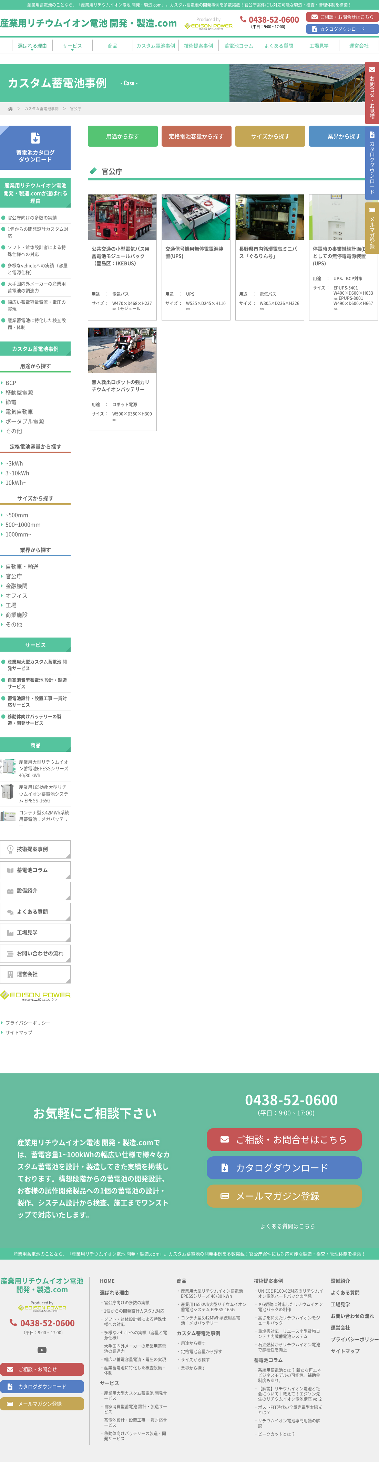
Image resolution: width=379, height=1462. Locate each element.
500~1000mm (23, 524)
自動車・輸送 (22, 566)
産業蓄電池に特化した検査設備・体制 (37, 323)
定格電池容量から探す (196, 136)
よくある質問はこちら (287, 1226)
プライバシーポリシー (28, 1023)
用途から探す (122, 136)
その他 (14, 431)
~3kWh (14, 463)
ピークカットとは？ (276, 1434)
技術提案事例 (27, 849)
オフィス (17, 595)
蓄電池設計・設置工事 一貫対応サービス (37, 701)
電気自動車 (19, 411)
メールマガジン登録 (277, 1196)
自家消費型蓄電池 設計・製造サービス (37, 683)
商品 (181, 1281)
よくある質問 (27, 912)
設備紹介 (22, 891)
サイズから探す (270, 136)
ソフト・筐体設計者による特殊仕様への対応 (37, 250)
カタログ (372, 181)
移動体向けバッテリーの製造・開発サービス (34, 720)
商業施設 (17, 615)
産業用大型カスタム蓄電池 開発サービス (37, 665)
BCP (11, 383)
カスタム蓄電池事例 (41, 109)
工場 (11, 605)
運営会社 (22, 974)
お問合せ (372, 102)
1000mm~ (18, 534)
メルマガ (372, 254)
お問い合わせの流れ (35, 954)
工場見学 (22, 933)
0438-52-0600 (291, 1100)
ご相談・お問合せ (37, 1369)
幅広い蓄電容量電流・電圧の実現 (37, 305)
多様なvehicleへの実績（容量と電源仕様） (38, 269)
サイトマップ (19, 1032)
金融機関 (17, 586)
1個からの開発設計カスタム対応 (38, 232)
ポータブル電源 (25, 421)
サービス (109, 1383)
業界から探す (344, 136)
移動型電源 (19, 392)
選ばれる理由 (114, 1292)
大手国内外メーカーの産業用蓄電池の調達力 (37, 287)
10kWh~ (16, 482)
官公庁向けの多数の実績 (32, 217)
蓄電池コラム (27, 870)
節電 (11, 402)
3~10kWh (17, 473)
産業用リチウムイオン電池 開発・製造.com (88, 23)
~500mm (17, 515)
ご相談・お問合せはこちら (347, 17)
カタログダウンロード (342, 29)
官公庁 (14, 576)
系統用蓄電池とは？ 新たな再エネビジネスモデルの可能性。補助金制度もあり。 (289, 1375)
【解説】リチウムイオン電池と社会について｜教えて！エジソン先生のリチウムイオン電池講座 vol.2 (290, 1394)
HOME (107, 1281)
